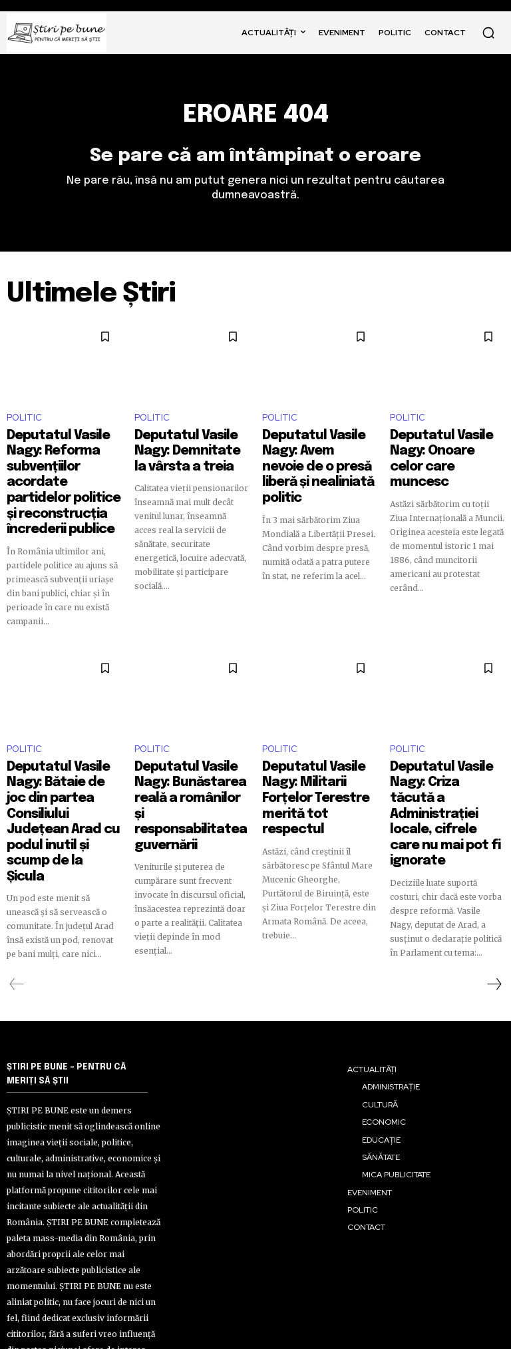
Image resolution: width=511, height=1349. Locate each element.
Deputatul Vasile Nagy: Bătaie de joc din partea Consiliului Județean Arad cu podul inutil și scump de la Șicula (63, 749)
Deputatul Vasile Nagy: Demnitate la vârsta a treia (187, 451)
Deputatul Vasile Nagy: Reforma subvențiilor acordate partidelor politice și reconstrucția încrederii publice (63, 463)
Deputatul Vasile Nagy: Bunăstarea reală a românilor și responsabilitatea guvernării (187, 749)
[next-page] (493, 907)
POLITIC (24, 423)
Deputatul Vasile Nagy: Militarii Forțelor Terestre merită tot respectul (315, 743)
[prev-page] (17, 907)
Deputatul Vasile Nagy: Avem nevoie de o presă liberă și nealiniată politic (317, 457)
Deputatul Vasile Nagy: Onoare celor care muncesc (443, 451)
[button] (488, 33)
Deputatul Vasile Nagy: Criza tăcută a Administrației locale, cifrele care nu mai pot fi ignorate (443, 749)
